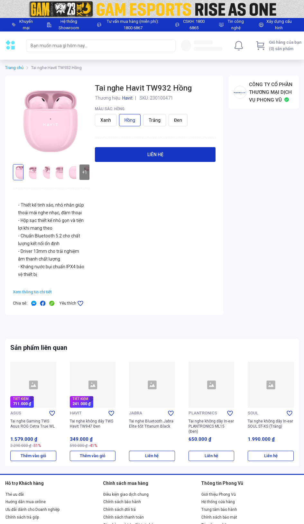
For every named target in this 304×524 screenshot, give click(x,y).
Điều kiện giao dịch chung (126, 494)
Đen (178, 120)
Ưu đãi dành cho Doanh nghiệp (32, 509)
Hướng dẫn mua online (25, 502)
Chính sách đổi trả (119, 509)
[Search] (169, 45)
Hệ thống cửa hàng (218, 502)
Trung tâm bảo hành (219, 509)
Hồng (129, 120)
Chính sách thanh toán (123, 517)
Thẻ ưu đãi (14, 494)
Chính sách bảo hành (122, 502)
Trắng (155, 120)
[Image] (152, 9)
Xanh (105, 120)
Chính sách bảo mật (219, 517)
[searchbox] (95, 45)
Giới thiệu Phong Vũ (218, 494)
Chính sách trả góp (22, 517)
